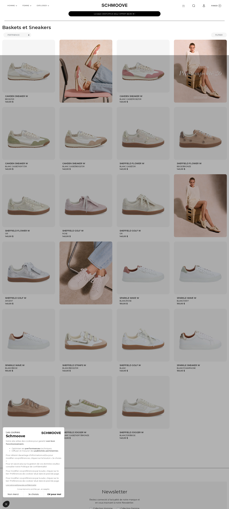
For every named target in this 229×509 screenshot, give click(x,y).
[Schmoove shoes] (114, 5)
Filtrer (219, 35)
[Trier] (17, 35)
